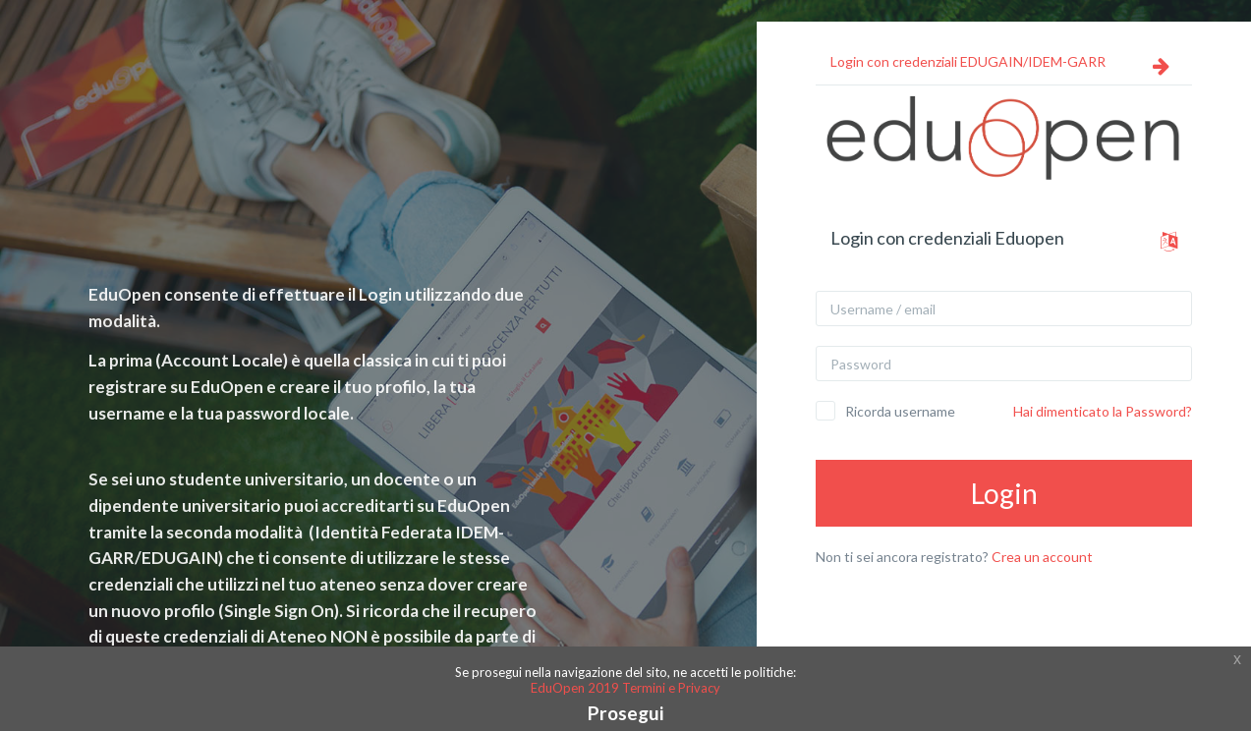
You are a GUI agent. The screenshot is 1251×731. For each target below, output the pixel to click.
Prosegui (625, 713)
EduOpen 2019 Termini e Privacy (625, 688)
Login (1004, 493)
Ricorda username (900, 411)
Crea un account (1042, 556)
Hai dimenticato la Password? (1102, 411)
